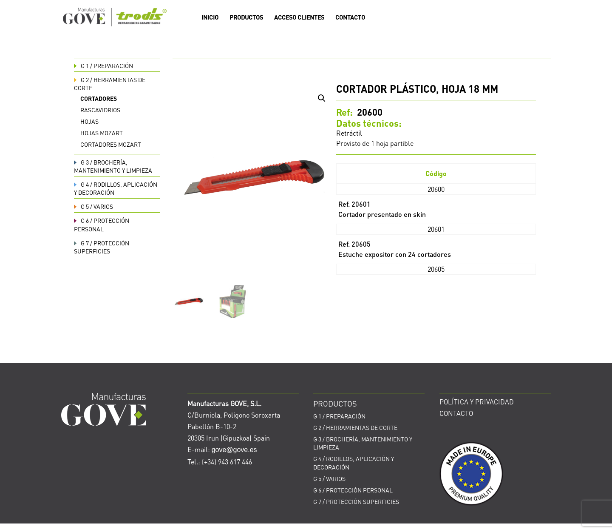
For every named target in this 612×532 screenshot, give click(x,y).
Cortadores (98, 98)
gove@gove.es (234, 449)
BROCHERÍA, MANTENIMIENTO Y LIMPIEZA (113, 166)
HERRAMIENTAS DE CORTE (355, 427)
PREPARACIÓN (103, 65)
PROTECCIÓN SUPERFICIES (101, 247)
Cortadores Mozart (110, 144)
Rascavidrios (100, 110)
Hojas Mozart (101, 133)
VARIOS (93, 206)
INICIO (209, 17)
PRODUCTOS (246, 17)
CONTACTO (350, 17)
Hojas (89, 121)
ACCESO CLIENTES (299, 17)
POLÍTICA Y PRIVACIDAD (476, 401)
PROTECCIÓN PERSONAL (101, 224)
